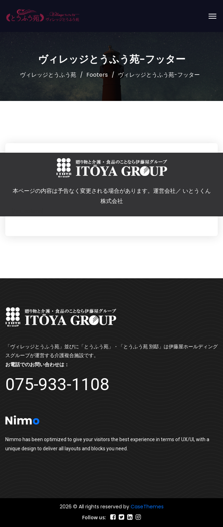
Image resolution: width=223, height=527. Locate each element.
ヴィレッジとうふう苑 (48, 75)
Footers (97, 75)
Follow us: (94, 517)
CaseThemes (147, 506)
